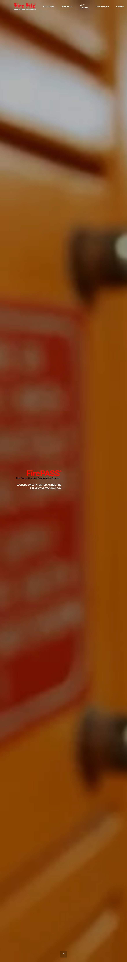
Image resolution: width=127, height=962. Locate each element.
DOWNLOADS (102, 6)
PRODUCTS (67, 6)
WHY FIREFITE (84, 6)
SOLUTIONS (48, 6)
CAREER (120, 6)
